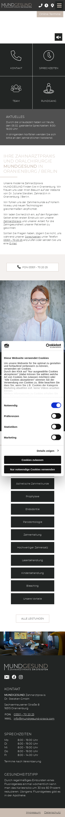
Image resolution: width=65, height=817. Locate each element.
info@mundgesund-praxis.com (34, 718)
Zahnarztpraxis (12, 221)
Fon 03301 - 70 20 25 (32, 267)
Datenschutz (52, 812)
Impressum (33, 812)
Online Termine (50, 14)
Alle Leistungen (32, 619)
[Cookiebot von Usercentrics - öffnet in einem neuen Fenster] (46, 346)
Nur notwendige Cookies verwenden (32, 469)
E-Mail (13, 243)
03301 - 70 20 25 (13, 240)
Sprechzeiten (33, 237)
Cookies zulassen (33, 459)
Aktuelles (15, 117)
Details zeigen (45, 450)
